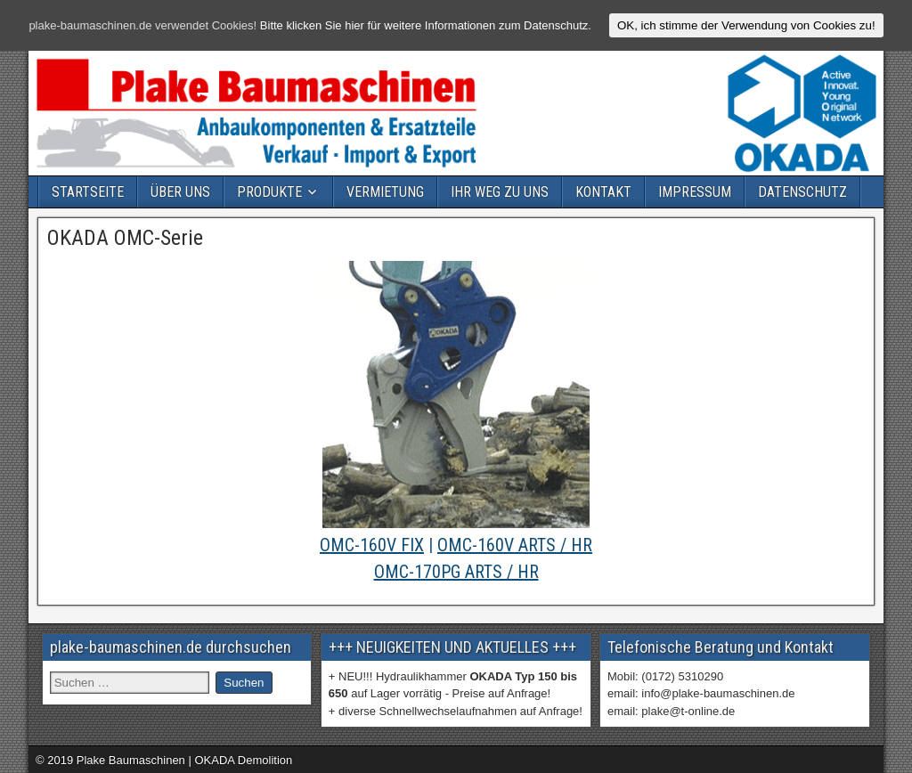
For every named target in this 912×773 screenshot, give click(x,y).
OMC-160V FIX (372, 545)
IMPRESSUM (694, 191)
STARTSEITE (88, 191)
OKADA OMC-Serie (125, 237)
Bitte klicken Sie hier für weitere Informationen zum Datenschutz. (425, 25)
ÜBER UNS (180, 191)
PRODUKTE (269, 191)
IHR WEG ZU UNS (500, 191)
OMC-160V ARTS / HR (514, 545)
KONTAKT (603, 191)
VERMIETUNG (385, 191)
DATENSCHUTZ (802, 191)
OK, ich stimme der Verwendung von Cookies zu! (746, 25)
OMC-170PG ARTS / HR (456, 571)
